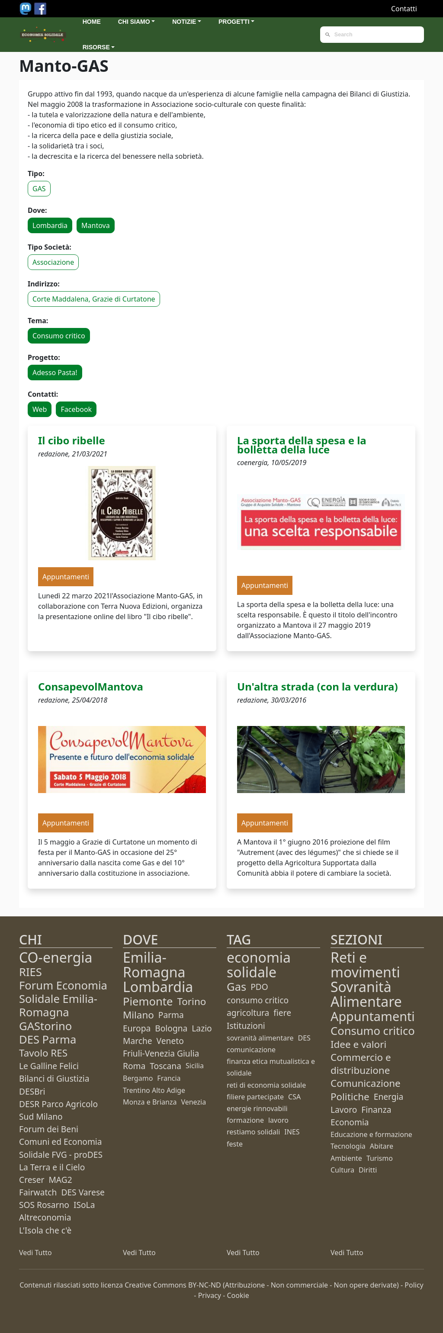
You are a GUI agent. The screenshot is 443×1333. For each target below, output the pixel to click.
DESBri (32, 1091)
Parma (171, 1015)
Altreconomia (45, 1217)
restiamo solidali (253, 1132)
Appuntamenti (373, 1016)
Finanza (376, 1109)
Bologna (171, 1028)
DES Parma (47, 1039)
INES (291, 1132)
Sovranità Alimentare (366, 994)
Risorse (96, 47)
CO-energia (56, 957)
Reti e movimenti (365, 964)
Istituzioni (246, 1025)
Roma (134, 1066)
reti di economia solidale (266, 1085)
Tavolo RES (43, 1053)
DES (304, 1038)
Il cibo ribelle (71, 440)
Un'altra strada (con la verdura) (317, 686)
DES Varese (82, 1192)
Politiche (350, 1096)
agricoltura (248, 1012)
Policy (413, 1285)
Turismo (379, 1158)
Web (39, 409)
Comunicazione (366, 1083)
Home (92, 21)
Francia (168, 1078)
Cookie (238, 1295)
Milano (138, 1014)
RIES (30, 972)
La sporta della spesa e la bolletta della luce (301, 444)
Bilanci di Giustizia (54, 1078)
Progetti (234, 21)
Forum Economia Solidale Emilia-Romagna (63, 999)
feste (235, 1144)
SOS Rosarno (44, 1205)
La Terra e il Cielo (52, 1167)
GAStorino (45, 1026)
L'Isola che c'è (45, 1230)
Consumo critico (58, 335)
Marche (137, 1041)
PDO (259, 987)
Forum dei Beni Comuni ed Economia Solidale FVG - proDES (61, 1141)
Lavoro (344, 1109)
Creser (31, 1179)
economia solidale (259, 964)
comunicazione (251, 1049)
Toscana (165, 1066)
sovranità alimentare (260, 1038)
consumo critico (258, 1000)
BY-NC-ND (204, 1285)
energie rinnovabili (257, 1108)
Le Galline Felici (49, 1066)
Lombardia (49, 225)
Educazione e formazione (371, 1134)
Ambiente (346, 1158)
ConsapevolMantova (90, 686)
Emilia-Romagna (154, 964)
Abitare (381, 1146)
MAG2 (60, 1179)
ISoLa (84, 1205)
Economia (350, 1122)
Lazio (202, 1028)
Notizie (184, 21)
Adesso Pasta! (54, 372)
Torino (191, 1001)
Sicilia (195, 1065)
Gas (236, 986)
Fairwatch (38, 1192)
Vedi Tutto (35, 1252)
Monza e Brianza (150, 1102)
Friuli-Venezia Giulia (161, 1053)
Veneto (170, 1041)
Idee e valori (358, 1044)
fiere (282, 1012)
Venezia (193, 1102)
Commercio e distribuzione (361, 1063)
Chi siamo (134, 21)
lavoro (278, 1120)
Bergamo (138, 1078)
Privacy (209, 1295)
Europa (137, 1028)
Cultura (342, 1170)
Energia (389, 1096)
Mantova (95, 225)
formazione (245, 1120)
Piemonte (148, 1001)
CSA (294, 1097)
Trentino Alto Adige (154, 1090)
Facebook (76, 409)
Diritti (368, 1170)
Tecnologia (348, 1146)
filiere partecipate (255, 1097)
